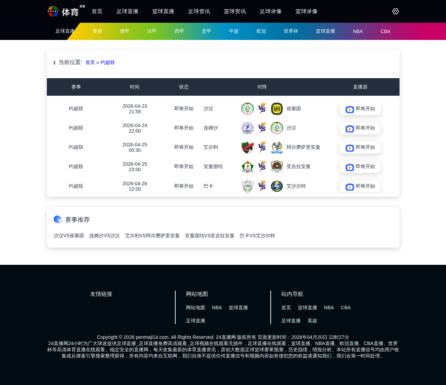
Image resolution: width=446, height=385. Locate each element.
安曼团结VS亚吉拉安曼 (210, 235)
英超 (97, 31)
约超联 (108, 62)
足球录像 (271, 11)
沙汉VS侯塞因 (69, 235)
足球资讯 (199, 11)
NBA (358, 31)
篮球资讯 (235, 11)
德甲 (124, 31)
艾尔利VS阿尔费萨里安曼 (152, 235)
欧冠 (261, 31)
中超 (234, 31)
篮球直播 (163, 11)
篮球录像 (306, 11)
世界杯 (291, 31)
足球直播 (127, 11)
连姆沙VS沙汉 (104, 235)
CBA (386, 31)
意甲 (206, 31)
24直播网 (226, 337)
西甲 (179, 31)
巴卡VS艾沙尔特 (257, 235)
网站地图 (195, 307)
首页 (97, 11)
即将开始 (184, 108)
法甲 (152, 31)
